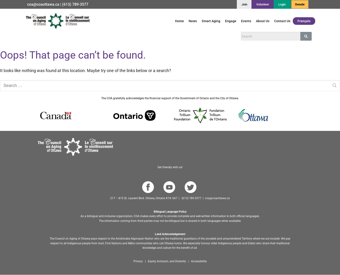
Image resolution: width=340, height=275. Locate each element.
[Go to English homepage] (58, 21)
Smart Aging (211, 21)
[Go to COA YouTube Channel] (169, 187)
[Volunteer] (262, 4)
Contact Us (282, 21)
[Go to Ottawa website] (253, 114)
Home (179, 21)
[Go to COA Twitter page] (190, 187)
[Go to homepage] (75, 146)
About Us (262, 21)
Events (246, 21)
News (193, 21)
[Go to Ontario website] (134, 114)
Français (304, 21)
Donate (300, 4)
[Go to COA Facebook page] (147, 187)
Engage (230, 21)
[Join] (244, 4)
